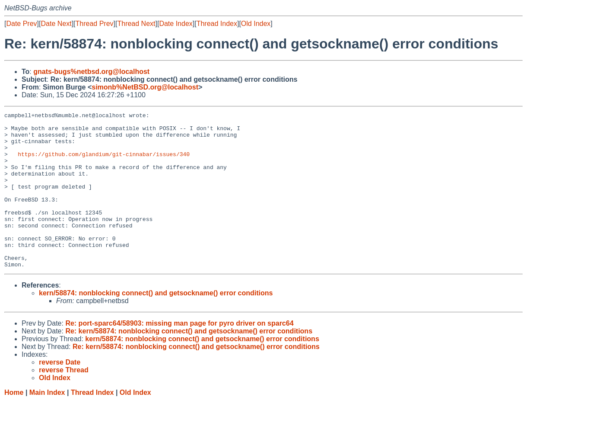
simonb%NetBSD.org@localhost (145, 87)
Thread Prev (95, 23)
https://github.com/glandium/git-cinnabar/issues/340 (104, 163)
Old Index (255, 23)
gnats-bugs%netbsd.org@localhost (91, 71)
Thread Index (217, 23)
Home (13, 423)
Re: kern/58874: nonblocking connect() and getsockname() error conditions (188, 362)
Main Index (47, 423)
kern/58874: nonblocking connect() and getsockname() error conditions (156, 324)
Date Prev (21, 23)
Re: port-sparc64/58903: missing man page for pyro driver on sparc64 (179, 354)
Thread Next (136, 23)
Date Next (56, 23)
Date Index (175, 23)
